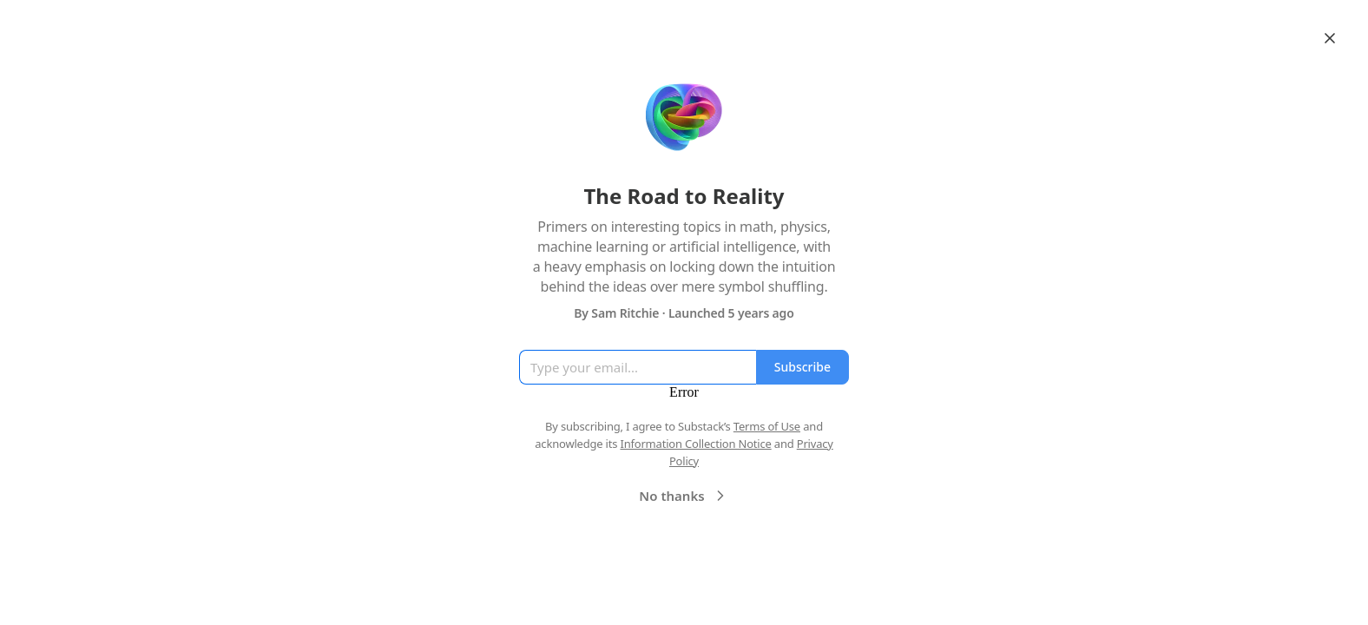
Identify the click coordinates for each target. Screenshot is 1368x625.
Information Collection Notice (695, 443)
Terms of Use (766, 426)
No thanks (683, 495)
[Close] (1329, 38)
